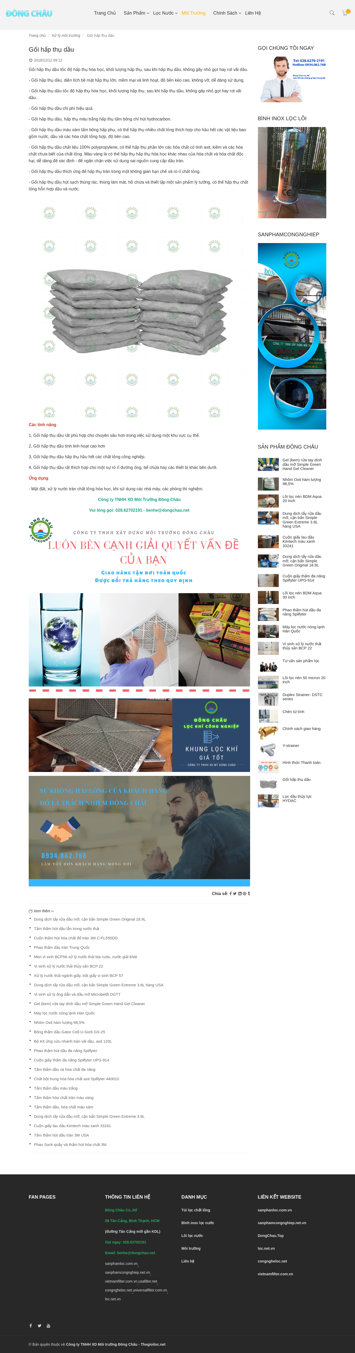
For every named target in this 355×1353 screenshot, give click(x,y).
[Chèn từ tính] (268, 716)
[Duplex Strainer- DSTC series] (268, 699)
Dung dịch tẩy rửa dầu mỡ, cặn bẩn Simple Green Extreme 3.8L (89, 1116)
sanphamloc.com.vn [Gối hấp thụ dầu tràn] (121, 1263)
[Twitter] (235, 893)
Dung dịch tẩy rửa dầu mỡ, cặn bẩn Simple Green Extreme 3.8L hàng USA (98, 985)
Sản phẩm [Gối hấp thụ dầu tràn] (134, 13)
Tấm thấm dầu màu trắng (56, 1088)
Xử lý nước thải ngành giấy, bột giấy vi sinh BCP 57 (78, 975)
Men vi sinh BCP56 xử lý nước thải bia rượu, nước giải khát (85, 957)
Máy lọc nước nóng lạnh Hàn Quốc (64, 1013)
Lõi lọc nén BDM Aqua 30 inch (302, 595)
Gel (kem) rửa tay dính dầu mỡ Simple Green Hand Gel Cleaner (89, 1003)
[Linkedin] (240, 893)
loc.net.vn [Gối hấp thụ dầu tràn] (113, 1299)
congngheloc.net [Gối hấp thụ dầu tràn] (118, 1290)
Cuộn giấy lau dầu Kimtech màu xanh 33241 (72, 1126)
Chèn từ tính (293, 711)
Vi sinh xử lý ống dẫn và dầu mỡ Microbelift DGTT (77, 994)
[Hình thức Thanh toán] (268, 767)
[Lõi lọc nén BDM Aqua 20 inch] (268, 501)
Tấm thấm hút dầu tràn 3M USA (61, 1135)
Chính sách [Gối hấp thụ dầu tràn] (225, 13)
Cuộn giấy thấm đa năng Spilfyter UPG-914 (71, 1060)
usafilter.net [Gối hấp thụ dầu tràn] (147, 1281)
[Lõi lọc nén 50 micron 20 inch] (268, 682)
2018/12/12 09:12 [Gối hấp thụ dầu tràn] (45, 60)
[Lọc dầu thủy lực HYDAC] (268, 800)
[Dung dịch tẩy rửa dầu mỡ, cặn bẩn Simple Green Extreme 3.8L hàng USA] (268, 517)
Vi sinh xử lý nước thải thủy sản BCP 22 (68, 966)
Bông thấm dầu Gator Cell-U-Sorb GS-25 (69, 1032)
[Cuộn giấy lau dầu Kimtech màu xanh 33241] (268, 541)
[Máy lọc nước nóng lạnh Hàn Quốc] (268, 631)
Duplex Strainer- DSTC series (303, 696)
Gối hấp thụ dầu (297, 779)
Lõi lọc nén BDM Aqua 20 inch (302, 498)
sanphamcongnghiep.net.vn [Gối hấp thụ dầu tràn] (127, 1272)
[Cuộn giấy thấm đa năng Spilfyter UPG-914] (268, 580)
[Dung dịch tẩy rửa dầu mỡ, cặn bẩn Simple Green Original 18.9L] (268, 560)
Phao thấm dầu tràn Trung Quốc (62, 947)
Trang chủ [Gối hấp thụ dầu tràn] (105, 13)
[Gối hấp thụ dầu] (268, 783)
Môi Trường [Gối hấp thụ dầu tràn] (193, 13)
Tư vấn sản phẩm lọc (301, 661)
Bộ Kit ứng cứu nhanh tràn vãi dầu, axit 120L (73, 1041)
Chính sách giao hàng (302, 728)
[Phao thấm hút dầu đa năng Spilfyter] (268, 614)
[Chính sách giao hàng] (268, 733)
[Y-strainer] (268, 750)
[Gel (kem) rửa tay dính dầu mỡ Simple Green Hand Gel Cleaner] (268, 464)
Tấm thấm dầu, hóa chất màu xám (63, 1107)
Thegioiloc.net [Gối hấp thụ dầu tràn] (153, 1344)
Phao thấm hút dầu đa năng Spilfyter (65, 1050)
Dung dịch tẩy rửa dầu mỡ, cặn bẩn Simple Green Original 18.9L (90, 919)
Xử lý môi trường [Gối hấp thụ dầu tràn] (66, 35)
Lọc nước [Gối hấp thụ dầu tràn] (163, 13)
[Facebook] (230, 893)
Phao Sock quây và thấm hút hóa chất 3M (70, 1144)
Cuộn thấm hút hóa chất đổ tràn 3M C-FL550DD (76, 938)
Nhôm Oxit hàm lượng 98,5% (59, 1022)
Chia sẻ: (220, 893)
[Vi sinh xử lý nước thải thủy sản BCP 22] (268, 648)
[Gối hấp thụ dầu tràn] (139, 605)
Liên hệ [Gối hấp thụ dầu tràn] (253, 13)
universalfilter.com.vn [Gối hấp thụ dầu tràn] (150, 1290)
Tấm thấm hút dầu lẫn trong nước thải (66, 928)
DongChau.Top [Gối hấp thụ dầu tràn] (271, 1236)
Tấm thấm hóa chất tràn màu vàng (63, 1097)
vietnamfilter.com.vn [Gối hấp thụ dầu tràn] (121, 1281)
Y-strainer (291, 745)
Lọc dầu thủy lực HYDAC (297, 798)
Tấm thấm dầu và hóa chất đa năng (64, 1069)
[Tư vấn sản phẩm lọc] (268, 665)
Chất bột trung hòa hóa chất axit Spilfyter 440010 (76, 1079)
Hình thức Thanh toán (302, 762)
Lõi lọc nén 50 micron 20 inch (304, 679)
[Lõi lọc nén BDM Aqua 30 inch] (268, 597)
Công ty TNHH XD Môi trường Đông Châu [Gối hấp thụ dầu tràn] (102, 1344)
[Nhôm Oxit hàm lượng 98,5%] (268, 484)
